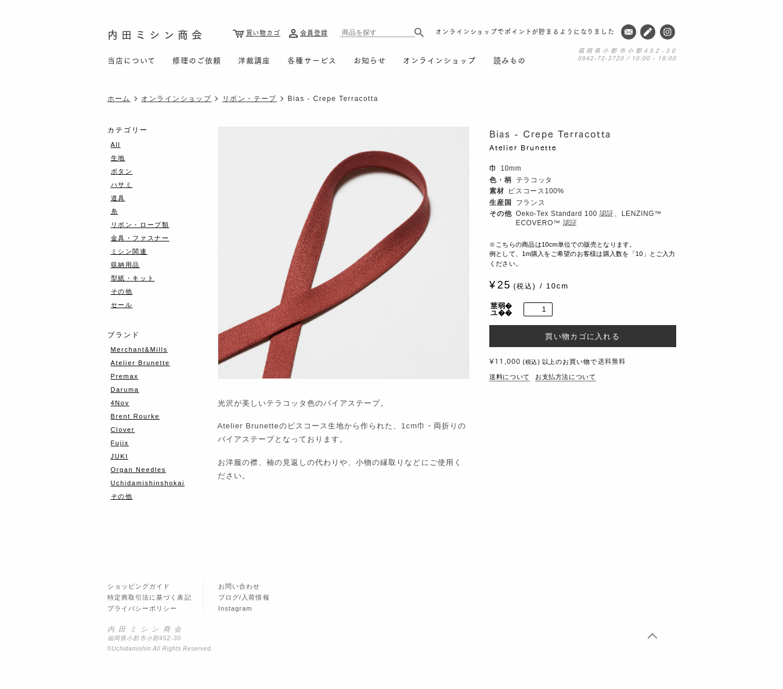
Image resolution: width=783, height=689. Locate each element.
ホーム (119, 99)
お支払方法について (565, 376)
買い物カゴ (263, 32)
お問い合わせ (239, 586)
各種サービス (311, 60)
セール (122, 304)
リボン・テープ (249, 99)
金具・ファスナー (140, 238)
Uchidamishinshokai (148, 482)
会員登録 (314, 32)
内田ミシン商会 (156, 34)
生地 (118, 157)
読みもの (509, 60)
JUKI (119, 456)
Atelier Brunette (523, 147)
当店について (131, 60)
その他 (122, 291)
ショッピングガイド (139, 586)
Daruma (125, 389)
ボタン (122, 171)
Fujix (120, 442)
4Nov (120, 402)
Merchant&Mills (139, 349)
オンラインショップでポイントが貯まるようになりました (525, 31)
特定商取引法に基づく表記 (149, 597)
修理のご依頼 (196, 60)
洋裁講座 (254, 60)
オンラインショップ (439, 60)
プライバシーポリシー (142, 608)
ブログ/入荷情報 (244, 597)
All (116, 144)
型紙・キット (133, 278)
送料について (509, 376)
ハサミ (122, 184)
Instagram (235, 608)
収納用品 (125, 264)
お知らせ (369, 60)
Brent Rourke (135, 416)
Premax (125, 376)
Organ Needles (138, 469)
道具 (118, 197)
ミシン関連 (129, 251)
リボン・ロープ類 (140, 224)
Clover (123, 429)
